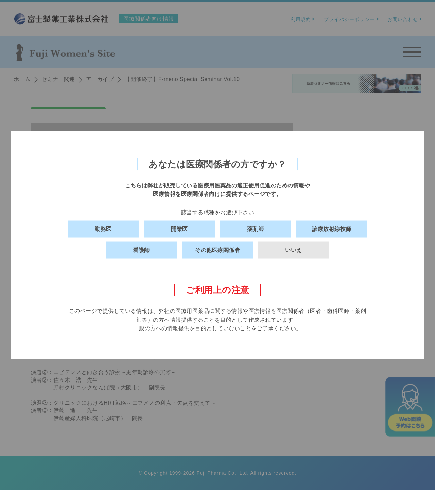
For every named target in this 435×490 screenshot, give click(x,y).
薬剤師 (255, 229)
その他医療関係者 (217, 250)
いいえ (293, 250)
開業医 (179, 229)
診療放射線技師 (331, 229)
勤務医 (103, 229)
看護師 (141, 250)
